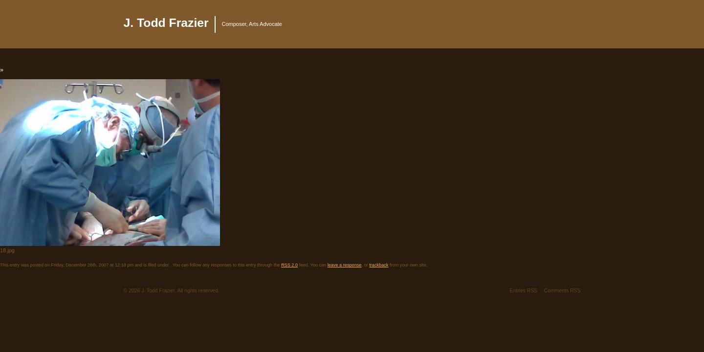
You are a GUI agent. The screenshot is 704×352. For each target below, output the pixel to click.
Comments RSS (562, 290)
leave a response (345, 265)
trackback (378, 265)
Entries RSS (523, 290)
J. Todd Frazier (166, 22)
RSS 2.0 (289, 265)
